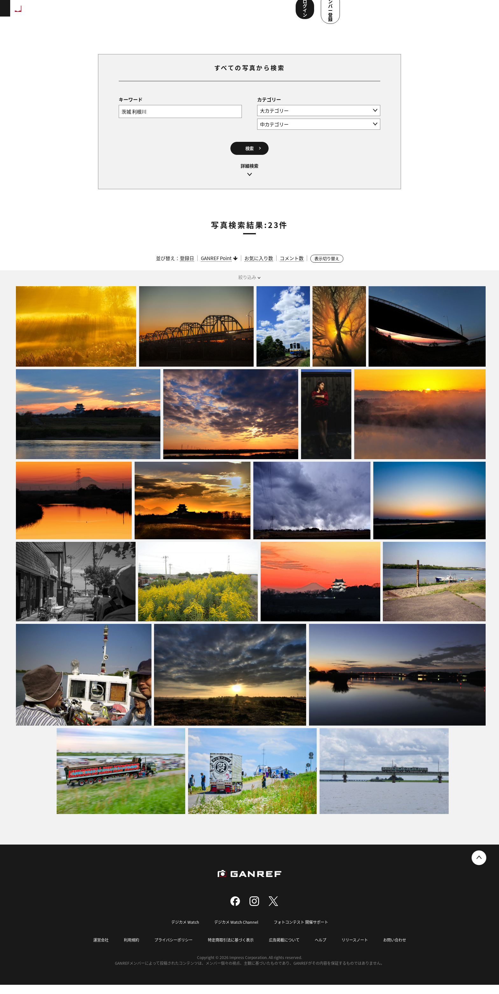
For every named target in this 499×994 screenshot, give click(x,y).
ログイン (422, 12)
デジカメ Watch (181, 931)
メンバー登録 (465, 12)
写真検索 (173, 13)
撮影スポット (141, 13)
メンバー (232, 13)
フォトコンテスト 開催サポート (302, 931)
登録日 (187, 267)
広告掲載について (286, 949)
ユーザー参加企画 (268, 13)
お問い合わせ (402, 949)
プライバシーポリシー (169, 949)
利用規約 (124, 949)
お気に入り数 (258, 267)
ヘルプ (324, 949)
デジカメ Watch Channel (235, 931)
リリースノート (360, 949)
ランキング (107, 13)
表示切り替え (326, 268)
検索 (249, 155)
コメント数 (292, 267)
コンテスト (202, 13)
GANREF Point (216, 267)
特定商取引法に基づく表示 (230, 949)
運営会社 (93, 949)
